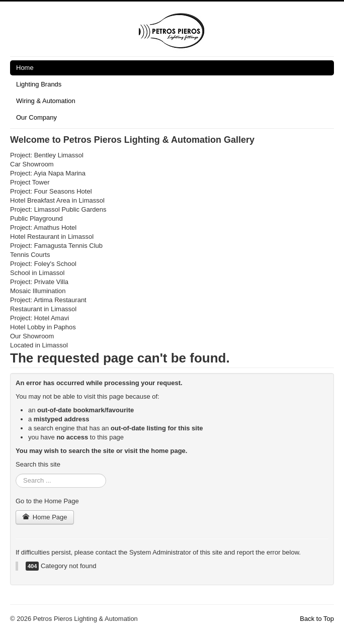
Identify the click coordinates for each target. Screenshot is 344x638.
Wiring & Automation (45, 101)
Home (25, 67)
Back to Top (317, 618)
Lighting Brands (38, 84)
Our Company (36, 117)
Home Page (44, 517)
